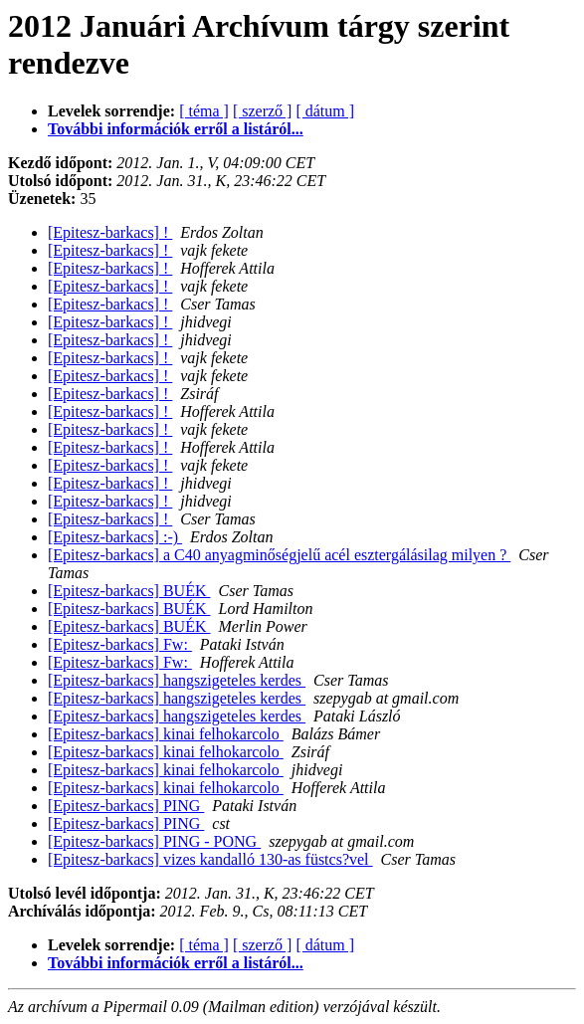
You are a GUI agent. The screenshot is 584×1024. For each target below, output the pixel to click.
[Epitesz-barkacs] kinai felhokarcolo (166, 733)
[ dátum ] (324, 110)
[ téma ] (204, 110)
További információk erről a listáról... (175, 128)
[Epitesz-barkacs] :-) (115, 536)
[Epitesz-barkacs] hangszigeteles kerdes (176, 680)
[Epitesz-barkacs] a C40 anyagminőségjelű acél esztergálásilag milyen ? (279, 554)
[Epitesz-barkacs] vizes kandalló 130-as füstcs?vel (210, 859)
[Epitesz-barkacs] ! (110, 232)
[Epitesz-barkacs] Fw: (120, 644)
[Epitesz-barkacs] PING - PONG (154, 841)
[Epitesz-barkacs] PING (126, 805)
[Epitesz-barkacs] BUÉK (129, 590)
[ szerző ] (262, 110)
